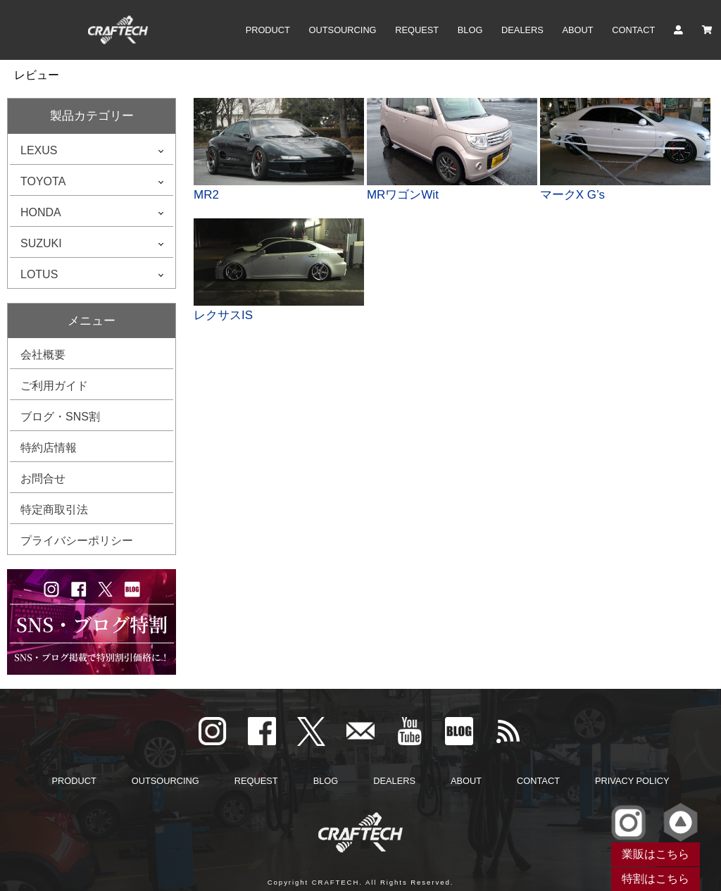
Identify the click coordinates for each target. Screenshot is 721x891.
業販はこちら (655, 854)
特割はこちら (655, 879)
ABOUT (578, 30)
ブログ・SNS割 (60, 417)
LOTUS (39, 274)
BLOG (470, 30)
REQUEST (417, 30)
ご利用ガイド (54, 386)
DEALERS (522, 30)
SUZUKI (41, 243)
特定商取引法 (54, 510)
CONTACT (633, 30)
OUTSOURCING (343, 30)
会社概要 (42, 355)
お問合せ (42, 479)
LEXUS (38, 150)
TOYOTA (42, 181)
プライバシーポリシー (76, 541)
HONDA (40, 212)
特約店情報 (48, 448)
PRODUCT (268, 30)
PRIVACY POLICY (632, 780)
